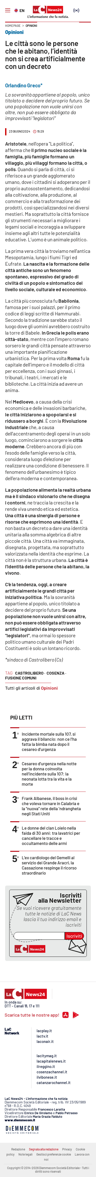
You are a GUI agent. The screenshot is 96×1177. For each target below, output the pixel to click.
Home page (12, 25)
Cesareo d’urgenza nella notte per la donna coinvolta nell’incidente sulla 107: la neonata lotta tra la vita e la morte (49, 773)
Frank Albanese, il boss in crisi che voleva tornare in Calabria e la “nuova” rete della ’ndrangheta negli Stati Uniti (51, 806)
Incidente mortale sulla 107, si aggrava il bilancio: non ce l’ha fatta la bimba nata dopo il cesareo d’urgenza (49, 741)
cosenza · (56, 672)
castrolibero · (30, 672)
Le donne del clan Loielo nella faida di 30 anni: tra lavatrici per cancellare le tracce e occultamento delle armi (51, 835)
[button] (85, 28)
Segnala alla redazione (43, 1149)
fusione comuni (20, 677)
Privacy (67, 1149)
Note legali (25, 1154)
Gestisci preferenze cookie (53, 1154)
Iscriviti (74, 936)
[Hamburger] (7, 10)
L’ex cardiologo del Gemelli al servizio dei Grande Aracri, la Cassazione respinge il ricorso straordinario (49, 865)
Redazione (18, 1149)
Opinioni (31, 25)
